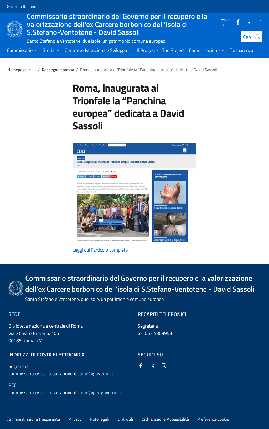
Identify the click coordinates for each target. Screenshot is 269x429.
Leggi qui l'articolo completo (100, 249)
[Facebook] (236, 21)
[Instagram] (257, 21)
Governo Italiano (21, 6)
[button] (213, 419)
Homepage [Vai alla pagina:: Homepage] (17, 70)
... (34, 70)
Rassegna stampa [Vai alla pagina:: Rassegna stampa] (58, 70)
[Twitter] (246, 21)
